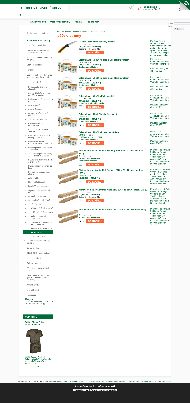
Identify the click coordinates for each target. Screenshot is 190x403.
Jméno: (170, 23)
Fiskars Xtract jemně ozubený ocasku (97, 42)
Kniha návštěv (33, 285)
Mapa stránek (33, 290)
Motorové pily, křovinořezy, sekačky (38, 242)
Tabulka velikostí (37, 22)
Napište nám (93, 22)
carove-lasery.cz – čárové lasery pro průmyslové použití (137, 381)
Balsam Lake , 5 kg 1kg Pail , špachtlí (96, 96)
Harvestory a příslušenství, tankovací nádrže (38, 51)
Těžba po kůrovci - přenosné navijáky (39, 58)
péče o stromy (99, 31)
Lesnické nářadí (63, 31)
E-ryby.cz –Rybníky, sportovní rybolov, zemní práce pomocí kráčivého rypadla (86, 381)
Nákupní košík (150, 7)
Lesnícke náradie (34, 65)
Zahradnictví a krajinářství (82, 31)
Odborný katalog (34, 263)
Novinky (30, 70)
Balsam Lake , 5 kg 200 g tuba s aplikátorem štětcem (104, 60)
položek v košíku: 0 (151, 8)
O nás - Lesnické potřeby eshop (38, 34)
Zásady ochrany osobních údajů (38, 269)
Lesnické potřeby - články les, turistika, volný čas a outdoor (40, 76)
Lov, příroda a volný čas (37, 45)
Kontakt (78, 22)
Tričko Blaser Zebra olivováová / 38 (34, 323)
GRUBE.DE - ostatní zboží (38, 253)
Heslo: (170, 26)
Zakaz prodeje (33, 248)
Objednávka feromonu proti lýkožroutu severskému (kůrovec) (38, 277)
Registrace (31, 295)
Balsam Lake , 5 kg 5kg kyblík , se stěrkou (99, 132)
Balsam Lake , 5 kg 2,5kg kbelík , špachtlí (98, 114)
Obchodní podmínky (60, 22)
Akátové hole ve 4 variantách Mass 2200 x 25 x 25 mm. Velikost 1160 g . (113, 190)
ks (83, 52)
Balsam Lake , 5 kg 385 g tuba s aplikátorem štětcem (104, 78)
